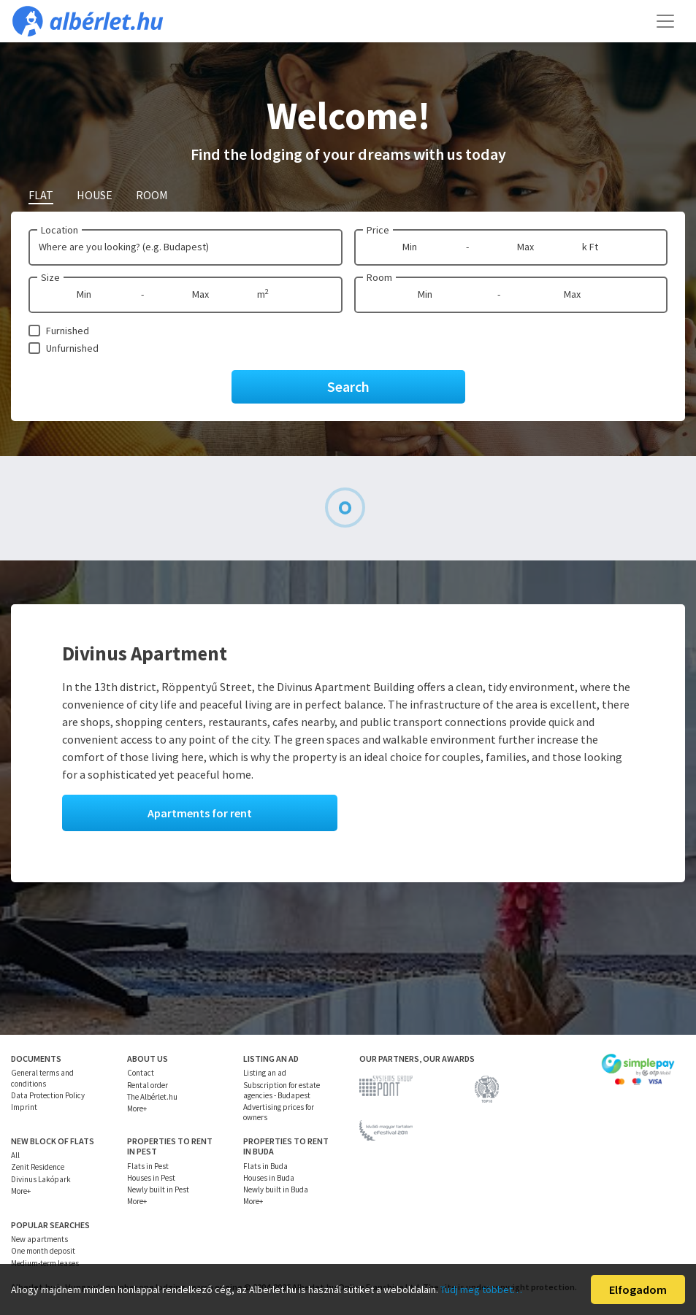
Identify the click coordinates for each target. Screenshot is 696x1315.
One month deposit (43, 1251)
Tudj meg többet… (481, 1289)
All (15, 1155)
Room (379, 277)
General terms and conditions (42, 1078)
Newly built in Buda (275, 1189)
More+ (137, 1108)
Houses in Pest (151, 1178)
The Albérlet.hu (152, 1097)
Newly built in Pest (158, 1189)
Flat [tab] (40, 195)
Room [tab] (152, 195)
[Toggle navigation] (665, 21)
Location (59, 229)
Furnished (67, 330)
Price (378, 229)
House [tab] (94, 195)
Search (348, 386)
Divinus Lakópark (41, 1179)
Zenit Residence (37, 1167)
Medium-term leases (45, 1263)
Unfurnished (72, 348)
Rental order (147, 1085)
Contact (140, 1073)
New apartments (39, 1239)
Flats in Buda (265, 1166)
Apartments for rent (200, 813)
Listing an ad (264, 1073)
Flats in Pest (148, 1166)
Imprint (24, 1107)
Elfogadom (638, 1289)
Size (50, 277)
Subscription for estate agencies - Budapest (281, 1090)
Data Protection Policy (48, 1095)
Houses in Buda (268, 1178)
